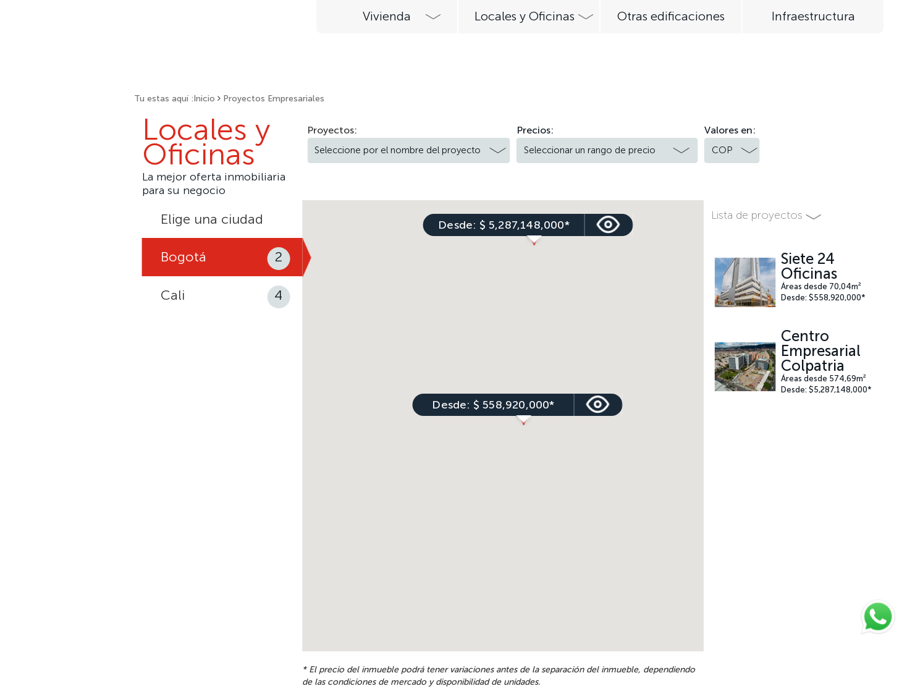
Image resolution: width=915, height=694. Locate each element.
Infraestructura (813, 16)
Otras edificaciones (671, 16)
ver (517, 405)
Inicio (204, 98)
